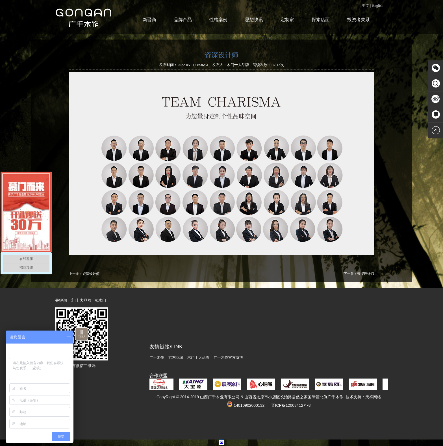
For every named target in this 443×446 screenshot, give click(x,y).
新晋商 (149, 19)
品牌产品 (183, 19)
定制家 (287, 19)
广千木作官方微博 (228, 357)
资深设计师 (90, 274)
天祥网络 (373, 397)
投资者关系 (358, 19)
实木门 (101, 300)
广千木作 (156, 357)
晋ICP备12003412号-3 (291, 405)
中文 (365, 5)
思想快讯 (254, 19)
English (377, 5)
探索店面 (321, 19)
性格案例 (218, 19)
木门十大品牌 (81, 300)
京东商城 (175, 357)
